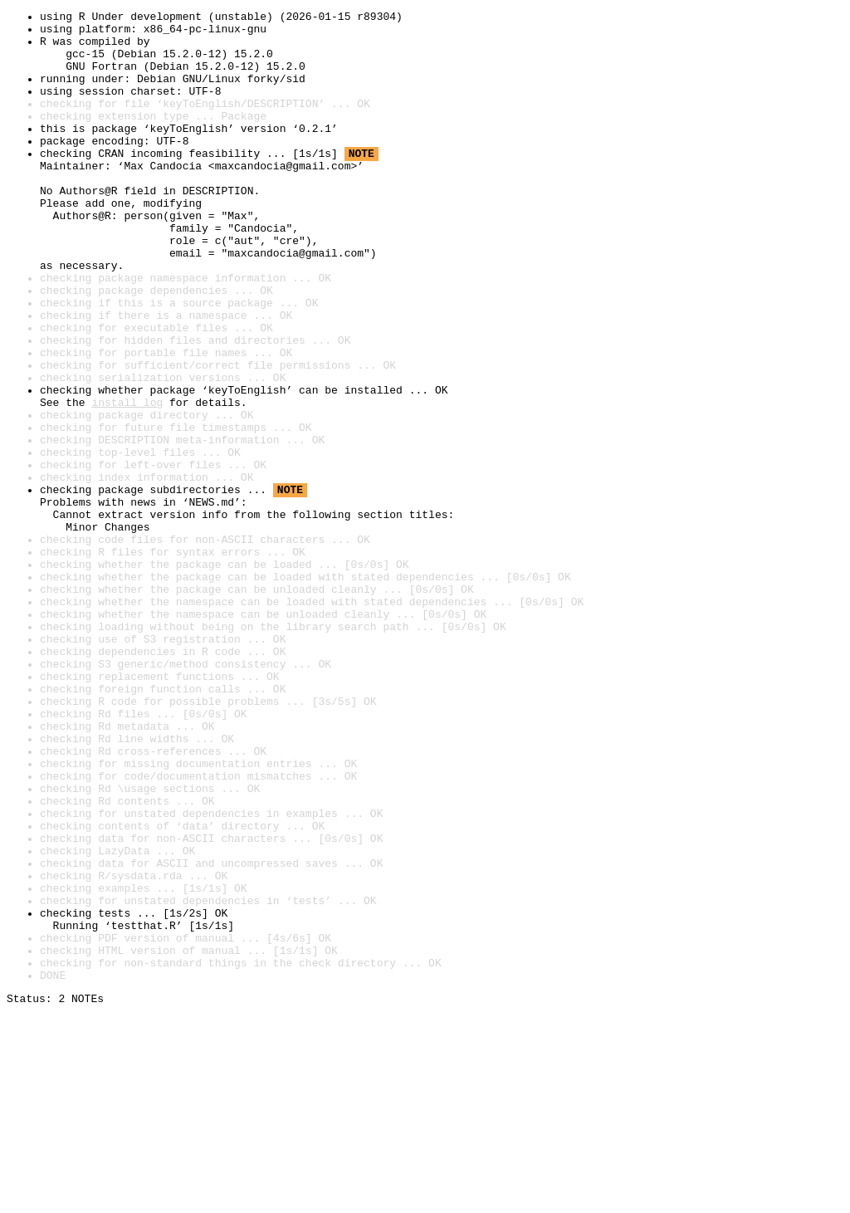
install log (127, 481)
